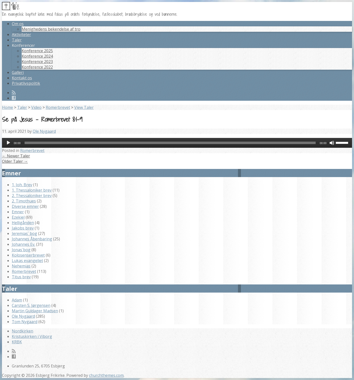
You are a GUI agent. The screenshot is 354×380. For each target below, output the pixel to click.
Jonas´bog (21, 249)
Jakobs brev (23, 228)
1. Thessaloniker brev (32, 190)
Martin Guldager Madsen (35, 311)
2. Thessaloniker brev (32, 195)
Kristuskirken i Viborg (32, 336)
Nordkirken (22, 331)
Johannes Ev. (23, 244)
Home (7, 107)
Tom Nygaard (24, 321)
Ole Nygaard (44, 131)
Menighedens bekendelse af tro (51, 29)
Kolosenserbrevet (28, 255)
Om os (18, 23)
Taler (17, 40)
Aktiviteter (21, 34)
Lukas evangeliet (27, 260)
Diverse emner (25, 206)
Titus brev (21, 277)
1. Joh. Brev (22, 184)
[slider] (170, 143)
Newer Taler (16, 156)
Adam (17, 300)
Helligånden (23, 222)
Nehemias (21, 266)
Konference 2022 (37, 67)
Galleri (18, 72)
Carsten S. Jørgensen (31, 305)
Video (36, 107)
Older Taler (15, 161)
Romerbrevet (58, 107)
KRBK (17, 342)
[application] (177, 143)
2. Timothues (24, 201)
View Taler (84, 107)
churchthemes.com (106, 375)
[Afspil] (8, 142)
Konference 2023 (37, 61)
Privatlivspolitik (26, 83)
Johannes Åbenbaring (32, 239)
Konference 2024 (37, 56)
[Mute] (331, 142)
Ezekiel (18, 217)
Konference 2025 (37, 50)
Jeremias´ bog (24, 233)
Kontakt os (22, 78)
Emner (18, 212)
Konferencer (23, 45)
